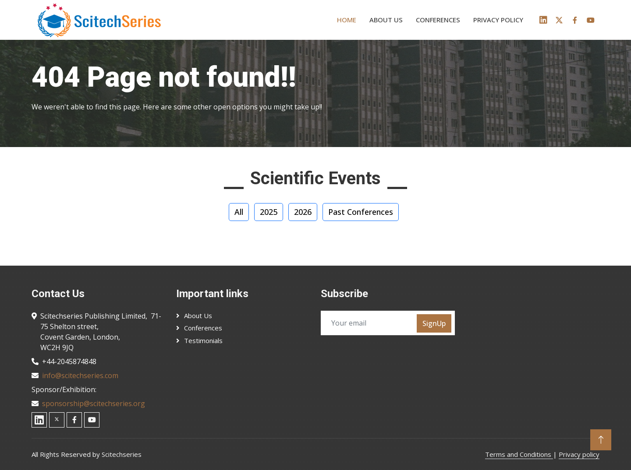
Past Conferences (360, 212)
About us (386, 19)
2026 (303, 212)
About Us (198, 315)
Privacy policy (498, 19)
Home (346, 19)
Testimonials (203, 340)
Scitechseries (122, 454)
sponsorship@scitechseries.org (93, 403)
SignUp (434, 323)
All (238, 212)
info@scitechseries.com (80, 375)
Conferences (438, 19)
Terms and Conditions (519, 454)
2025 (268, 212)
